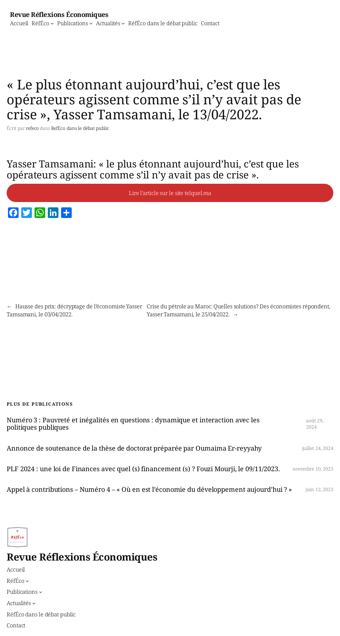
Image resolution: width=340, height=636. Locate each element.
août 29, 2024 (314, 423)
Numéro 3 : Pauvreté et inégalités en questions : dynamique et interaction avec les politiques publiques (133, 423)
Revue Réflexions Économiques (59, 14)
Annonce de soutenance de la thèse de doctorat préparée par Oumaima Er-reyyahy (134, 448)
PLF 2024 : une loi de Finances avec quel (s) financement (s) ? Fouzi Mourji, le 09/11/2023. (143, 469)
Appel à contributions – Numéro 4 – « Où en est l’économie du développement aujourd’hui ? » (149, 489)
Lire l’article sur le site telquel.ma (170, 193)
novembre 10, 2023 (313, 469)
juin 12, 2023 (319, 489)
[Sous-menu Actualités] (123, 23)
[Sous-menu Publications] (91, 23)
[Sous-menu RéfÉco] (52, 23)
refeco (32, 128)
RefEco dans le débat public (80, 128)
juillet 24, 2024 (317, 448)
